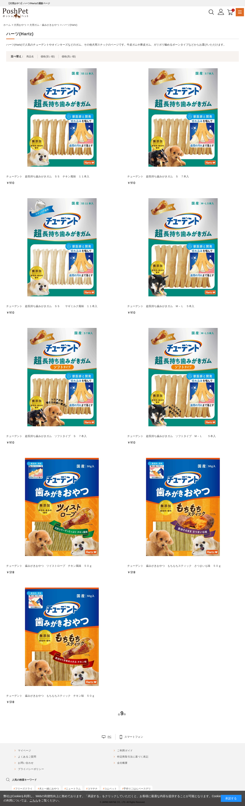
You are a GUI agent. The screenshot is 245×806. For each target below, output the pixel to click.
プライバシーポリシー (31, 769)
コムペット (110, 788)
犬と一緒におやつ (48, 788)
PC (109, 736)
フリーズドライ (23, 788)
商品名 (30, 56)
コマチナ (92, 788)
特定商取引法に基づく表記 (132, 756)
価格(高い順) (69, 56)
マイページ (24, 750)
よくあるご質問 (27, 756)
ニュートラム (73, 788)
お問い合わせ (26, 762)
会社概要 (122, 762)
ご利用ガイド (125, 750)
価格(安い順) (48, 56)
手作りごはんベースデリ (136, 788)
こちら (33, 800)
